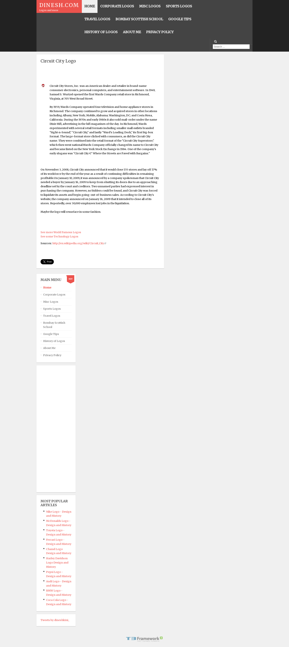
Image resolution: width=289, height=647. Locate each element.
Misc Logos (50, 301)
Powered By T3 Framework (144, 639)
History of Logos (54, 341)
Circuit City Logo (58, 61)
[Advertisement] (100, 73)
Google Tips (51, 334)
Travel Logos (51, 315)
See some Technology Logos (59, 236)
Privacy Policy (52, 355)
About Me (49, 348)
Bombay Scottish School (54, 325)
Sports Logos (52, 308)
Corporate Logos (54, 294)
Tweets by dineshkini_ (55, 620)
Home (47, 287)
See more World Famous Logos (61, 232)
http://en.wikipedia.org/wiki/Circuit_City (78, 243)
